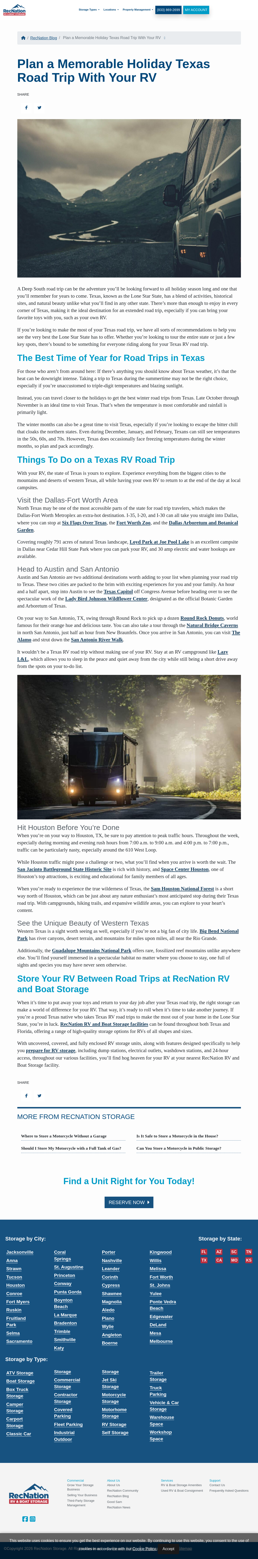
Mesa (155, 1333)
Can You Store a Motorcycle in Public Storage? (179, 1148)
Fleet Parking (68, 1424)
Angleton (112, 1334)
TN (248, 1252)
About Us (113, 1485)
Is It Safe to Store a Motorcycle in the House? (177, 1136)
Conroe (14, 1293)
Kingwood (161, 1252)
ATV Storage (19, 1372)
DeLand (158, 1324)
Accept (168, 1549)
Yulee (156, 1293)
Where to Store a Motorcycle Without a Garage (64, 1136)
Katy (59, 1347)
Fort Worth (161, 1277)
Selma (13, 1333)
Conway (63, 1283)
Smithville (65, 1339)
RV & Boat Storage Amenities (181, 1485)
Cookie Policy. (144, 1549)
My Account (196, 10)
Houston (15, 1285)
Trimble (62, 1331)
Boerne (110, 1342)
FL (203, 1252)
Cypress (111, 1285)
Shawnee (112, 1293)
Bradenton (65, 1323)
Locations (109, 9)
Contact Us (217, 1485)
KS (249, 1260)
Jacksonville (19, 1252)
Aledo (108, 1309)
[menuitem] (89, 10)
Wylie (108, 1326)
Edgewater (161, 1316)
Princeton (64, 1275)
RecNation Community (122, 1490)
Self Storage (115, 1432)
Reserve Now (129, 1202)
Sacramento (19, 1341)
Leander (111, 1268)
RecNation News (118, 1507)
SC (234, 1252)
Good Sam (114, 1502)
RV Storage (114, 1424)
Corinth (110, 1277)
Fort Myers (18, 1301)
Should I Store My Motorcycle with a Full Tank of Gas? (71, 1148)
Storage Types (88, 9)
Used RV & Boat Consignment (182, 1490)
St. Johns (160, 1285)
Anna (12, 1260)
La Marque (65, 1314)
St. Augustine (68, 1266)
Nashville (112, 1260)
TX (203, 1260)
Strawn (13, 1268)
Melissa (158, 1268)
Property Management (137, 9)
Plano (108, 1318)
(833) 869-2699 (168, 10)
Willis (155, 1260)
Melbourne (161, 1341)
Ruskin (13, 1309)
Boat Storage (20, 1381)
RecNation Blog (43, 38)
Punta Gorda (68, 1291)
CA (219, 1260)
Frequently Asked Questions (229, 1490)
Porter (108, 1252)
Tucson (14, 1277)
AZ (218, 1252)
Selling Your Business (82, 1495)
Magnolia (112, 1301)
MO (234, 1260)
